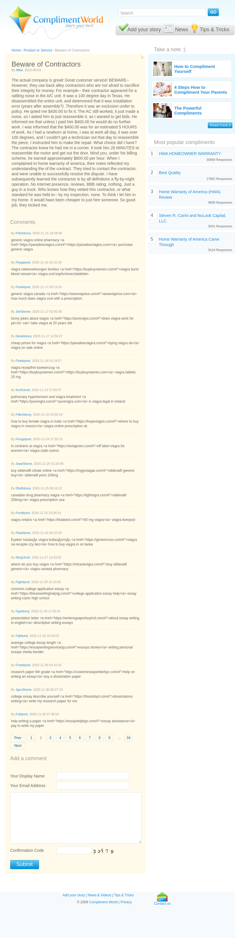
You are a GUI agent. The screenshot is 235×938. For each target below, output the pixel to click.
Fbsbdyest (23, 533)
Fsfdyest (22, 714)
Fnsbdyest (23, 665)
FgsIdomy (22, 611)
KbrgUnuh (23, 557)
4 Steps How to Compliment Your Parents (200, 90)
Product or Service (38, 50)
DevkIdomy (23, 336)
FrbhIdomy (23, 233)
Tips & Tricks (214, 29)
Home (16, 50)
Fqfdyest (22, 635)
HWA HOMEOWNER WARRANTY (190, 153)
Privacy (126, 902)
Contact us (162, 902)
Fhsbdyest (23, 360)
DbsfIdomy (23, 488)
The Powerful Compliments (188, 110)
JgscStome (23, 689)
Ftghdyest (23, 582)
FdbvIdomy (23, 414)
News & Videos (99, 895)
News (181, 29)
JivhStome (23, 311)
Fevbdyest (23, 287)
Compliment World (103, 902)
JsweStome (24, 463)
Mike (19, 70)
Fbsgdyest (23, 262)
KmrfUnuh (23, 390)
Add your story (144, 29)
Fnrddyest (23, 513)
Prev (17, 738)
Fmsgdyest (23, 439)
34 (128, 738)
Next (17, 746)
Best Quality (170, 172)
